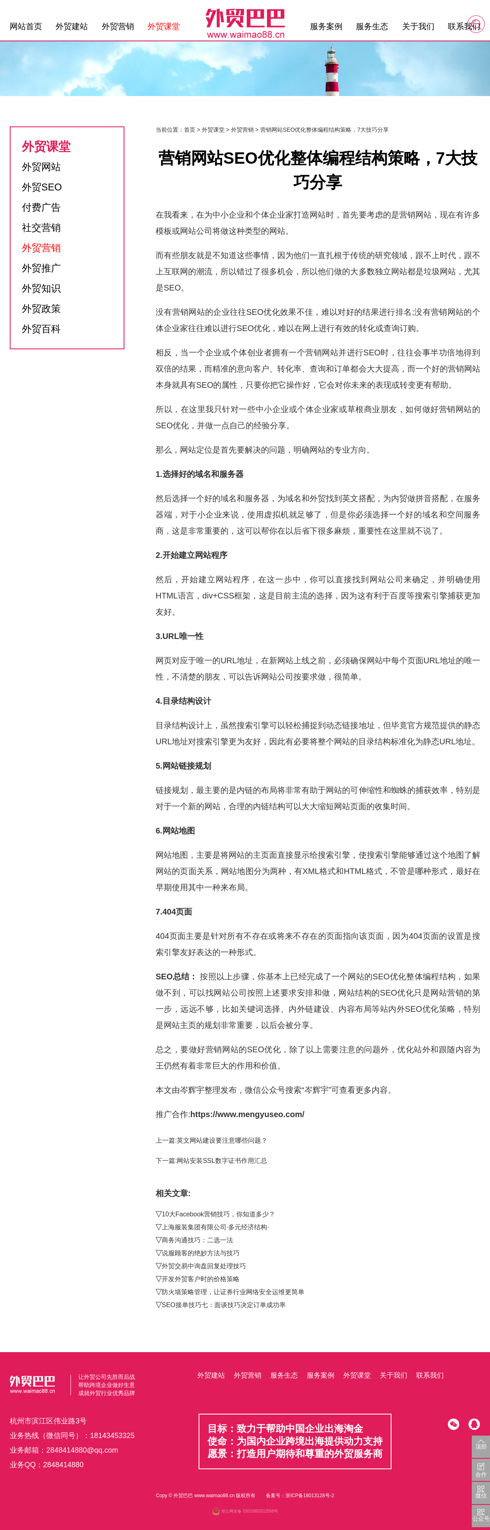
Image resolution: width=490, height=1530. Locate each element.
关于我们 (418, 26)
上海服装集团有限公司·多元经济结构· (215, 1227)
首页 (189, 129)
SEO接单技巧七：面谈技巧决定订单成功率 (224, 1304)
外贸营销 (118, 26)
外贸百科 (41, 328)
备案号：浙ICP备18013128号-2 (300, 1495)
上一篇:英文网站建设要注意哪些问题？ (211, 1140)
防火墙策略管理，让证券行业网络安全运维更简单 (233, 1292)
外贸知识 (41, 288)
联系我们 (464, 26)
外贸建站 (72, 26)
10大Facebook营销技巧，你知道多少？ (218, 1214)
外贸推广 (41, 268)
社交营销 (41, 227)
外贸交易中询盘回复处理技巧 (204, 1266)
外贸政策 (41, 308)
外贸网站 (41, 166)
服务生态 (372, 26)
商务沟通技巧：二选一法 (197, 1240)
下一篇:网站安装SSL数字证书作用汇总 (211, 1160)
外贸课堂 (164, 26)
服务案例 (326, 26)
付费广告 (41, 207)
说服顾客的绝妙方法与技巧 (201, 1253)
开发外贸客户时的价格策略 (201, 1279)
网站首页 (26, 26)
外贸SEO (42, 187)
